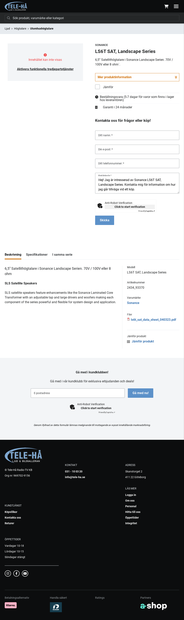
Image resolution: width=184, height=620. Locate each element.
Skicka (104, 220)
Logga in (130, 494)
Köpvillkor (11, 511)
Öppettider (132, 517)
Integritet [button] (131, 523)
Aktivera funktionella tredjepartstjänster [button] (45, 69)
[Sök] (92, 18)
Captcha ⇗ (146, 211)
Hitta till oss (132, 511)
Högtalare (20, 28)
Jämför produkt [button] (140, 341)
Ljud (7, 28)
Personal (130, 506)
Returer (9, 523)
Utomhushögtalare (41, 28)
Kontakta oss (13, 517)
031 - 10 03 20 (73, 471)
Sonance (133, 303)
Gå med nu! (141, 393)
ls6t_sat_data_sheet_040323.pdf (153, 320)
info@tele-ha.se (75, 477)
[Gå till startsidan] (16, 6)
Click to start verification (130, 206)
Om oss (129, 500)
